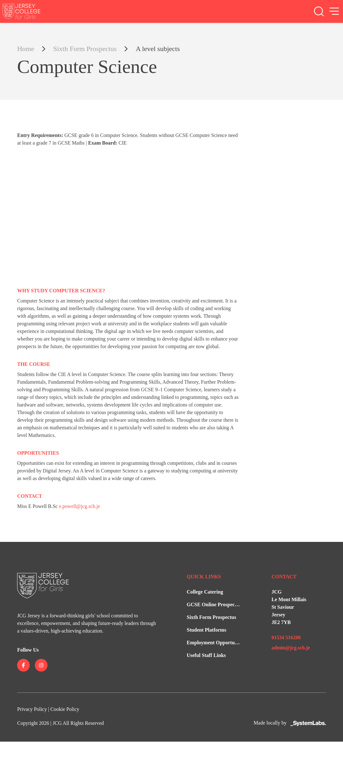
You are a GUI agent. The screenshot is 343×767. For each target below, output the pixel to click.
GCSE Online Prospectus (214, 604)
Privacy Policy (32, 709)
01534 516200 (286, 637)
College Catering (205, 592)
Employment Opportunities (216, 642)
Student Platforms (206, 630)
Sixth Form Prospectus (85, 49)
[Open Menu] (334, 11)
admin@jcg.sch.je (290, 647)
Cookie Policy (64, 709)
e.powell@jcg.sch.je (79, 506)
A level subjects (158, 49)
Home (25, 49)
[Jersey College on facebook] (23, 665)
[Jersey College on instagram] (41, 665)
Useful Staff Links (206, 655)
